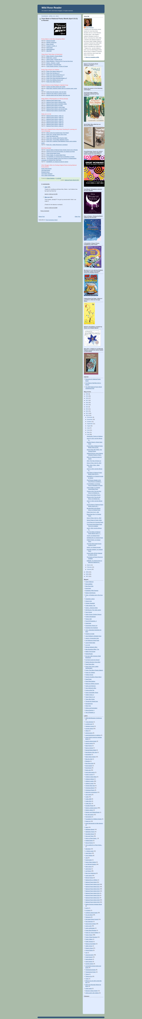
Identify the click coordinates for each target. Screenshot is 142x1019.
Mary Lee (47, 197)
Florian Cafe (88, 619)
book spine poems (90, 772)
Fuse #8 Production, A (91, 621)
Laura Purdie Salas (90, 642)
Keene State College (90, 862)
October (89, 421)
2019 (87, 396)
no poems (87, 910)
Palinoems (88, 917)
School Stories (89, 950)
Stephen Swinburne (51, 42)
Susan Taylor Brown (46, 168)
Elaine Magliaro (90, 27)
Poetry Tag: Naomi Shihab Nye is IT (55, 74)
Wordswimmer (89, 703)
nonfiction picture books (91, 912)
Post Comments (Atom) (52, 220)
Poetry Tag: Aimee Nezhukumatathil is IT (56, 78)
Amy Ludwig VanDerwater (48, 175)
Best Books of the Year (91, 752)
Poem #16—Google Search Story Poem (56, 134)
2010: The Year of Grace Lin (94, 460)
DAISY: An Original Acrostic (94, 547)
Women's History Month (91, 990)
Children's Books (89, 779)
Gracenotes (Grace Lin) (91, 625)
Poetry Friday (88, 935)
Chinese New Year (90, 785)
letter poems (88, 866)
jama (46, 187)
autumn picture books (90, 741)
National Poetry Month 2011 (92, 886)
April (88, 434)
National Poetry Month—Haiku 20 (54, 124)
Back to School (89, 748)
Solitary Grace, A (89, 694)
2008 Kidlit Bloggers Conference (93, 718)
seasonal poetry (89, 955)
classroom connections (91, 792)
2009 (87, 572)
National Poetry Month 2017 (92, 897)
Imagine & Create (89, 633)
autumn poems (89, 743)
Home (59, 216)
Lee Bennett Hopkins (90, 864)
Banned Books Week (90, 750)
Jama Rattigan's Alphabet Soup (93, 636)
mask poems (88, 875)
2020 (87, 394)
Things (87, 974)
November (90, 419)
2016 (87, 402)
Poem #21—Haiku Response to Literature (56, 144)
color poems (88, 794)
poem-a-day (88, 926)
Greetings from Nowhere (91, 627)
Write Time (88, 705)
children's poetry (89, 781)
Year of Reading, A (90, 712)
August (89, 425)
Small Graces (88, 957)
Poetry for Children (90, 672)
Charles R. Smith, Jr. (51, 46)
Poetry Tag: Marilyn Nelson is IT (54, 71)
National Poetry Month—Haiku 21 (54, 126)
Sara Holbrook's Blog (90, 688)
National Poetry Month (91, 882)
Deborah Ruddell (50, 40)
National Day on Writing (91, 880)
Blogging (87, 761)
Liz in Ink (87, 645)
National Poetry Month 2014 (92, 893)
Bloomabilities (88, 584)
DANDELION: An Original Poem (95, 537)
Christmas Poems (89, 790)
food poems (88, 816)
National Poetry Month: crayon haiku (55, 107)
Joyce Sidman (89, 855)
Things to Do (88, 976)
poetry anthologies (90, 928)
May (88, 432)
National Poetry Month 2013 (92, 891)
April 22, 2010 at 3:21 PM (51, 194)
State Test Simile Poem (52, 136)
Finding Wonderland (90, 616)
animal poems (89, 733)
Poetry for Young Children (91, 932)
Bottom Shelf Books (90, 592)
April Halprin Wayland (46, 173)
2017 (87, 400)
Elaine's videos (89, 810)
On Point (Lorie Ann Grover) (92, 659)
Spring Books (88, 959)
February (89, 567)
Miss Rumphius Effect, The (92, 649)
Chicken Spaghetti (90, 603)
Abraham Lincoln (89, 726)
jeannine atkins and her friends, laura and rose (58, 95)
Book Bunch (88, 768)
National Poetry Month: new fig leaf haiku (56, 109)
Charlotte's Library (90, 599)
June (88, 430)
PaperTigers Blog (89, 664)
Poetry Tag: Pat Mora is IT (53, 73)
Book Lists (88, 770)
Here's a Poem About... (91, 838)
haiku (86, 827)
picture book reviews (90, 923)
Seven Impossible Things (91, 692)
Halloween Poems (90, 831)
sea (86, 952)
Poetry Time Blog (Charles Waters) (94, 670)
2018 (87, 398)
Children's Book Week (91, 776)
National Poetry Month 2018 (92, 900)
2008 (87, 574)
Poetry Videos (88, 939)
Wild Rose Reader (52, 7)
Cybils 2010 (88, 801)
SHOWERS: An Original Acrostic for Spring (57, 161)
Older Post (77, 216)
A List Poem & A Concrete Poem (95, 522)
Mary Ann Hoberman (90, 873)
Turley (87, 978)
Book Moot (88, 588)
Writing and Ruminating (91, 708)
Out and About (89, 914)
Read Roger (88, 679)
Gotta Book (88, 623)
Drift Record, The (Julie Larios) (93, 610)
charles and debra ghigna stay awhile (55, 86)
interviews (87, 848)
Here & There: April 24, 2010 (94, 463)
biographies (88, 754)
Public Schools (89, 941)
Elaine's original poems (91, 808)
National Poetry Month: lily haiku (54, 105)
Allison (87, 730)
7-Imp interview (89, 722)
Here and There (89, 836)
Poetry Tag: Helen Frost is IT (53, 81)
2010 (87, 415)
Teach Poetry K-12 (90, 697)
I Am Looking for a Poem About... (93, 845)
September (90, 423)
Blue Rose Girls (89, 586)
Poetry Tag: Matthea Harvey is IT (54, 80)
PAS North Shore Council (91, 919)
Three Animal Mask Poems (53, 153)
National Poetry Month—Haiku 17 (54, 119)
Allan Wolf (49, 51)
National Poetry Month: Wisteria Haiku (56, 102)
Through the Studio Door (91, 701)
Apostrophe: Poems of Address (95, 436)
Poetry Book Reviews (90, 930)
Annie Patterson (89, 581)
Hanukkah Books (89, 834)
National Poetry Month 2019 (92, 902)
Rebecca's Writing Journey (92, 683)
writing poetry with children (92, 993)
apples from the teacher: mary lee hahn (56, 92)
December (90, 417)
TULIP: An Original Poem (93, 535)
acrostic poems (89, 728)
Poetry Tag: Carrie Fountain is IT (54, 76)
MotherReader (89, 653)
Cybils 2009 (88, 799)
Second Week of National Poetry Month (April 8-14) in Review (62, 149)
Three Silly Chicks (90, 699)
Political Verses (89, 674)
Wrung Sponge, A (89, 710)
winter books (88, 988)
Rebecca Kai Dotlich (90, 943)
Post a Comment (45, 211)
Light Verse (88, 868)
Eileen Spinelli (50, 44)
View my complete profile (92, 57)
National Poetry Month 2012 (92, 889)
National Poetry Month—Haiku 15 (54, 115)
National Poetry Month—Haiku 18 (54, 121)
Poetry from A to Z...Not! (93, 512)
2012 (87, 411)
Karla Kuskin (88, 860)
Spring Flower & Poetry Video (94, 520)
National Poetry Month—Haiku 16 (54, 117)
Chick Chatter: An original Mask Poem (56, 155)
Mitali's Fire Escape (90, 651)
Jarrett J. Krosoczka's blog (92, 638)
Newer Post (42, 216)
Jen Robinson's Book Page (92, 640)
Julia (86, 857)
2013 (87, 409)
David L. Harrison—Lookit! (53, 63)
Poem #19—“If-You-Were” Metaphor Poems (57, 139)
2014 (87, 406)
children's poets (89, 783)
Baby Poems (88, 745)
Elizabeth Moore (45, 172)
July (88, 428)
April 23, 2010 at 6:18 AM (51, 207)
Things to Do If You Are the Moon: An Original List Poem (60, 151)
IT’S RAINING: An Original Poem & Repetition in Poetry (60, 156)
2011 (87, 413)
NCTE (86, 908)
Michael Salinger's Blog (91, 647)
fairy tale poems (89, 814)
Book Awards (88, 765)
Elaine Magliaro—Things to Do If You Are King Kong (59, 61)
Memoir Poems (89, 877)
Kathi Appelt (49, 47)
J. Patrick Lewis (89, 851)
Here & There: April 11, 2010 (94, 518)
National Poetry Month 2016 (92, 895)
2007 (87, 576)
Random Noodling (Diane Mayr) (93, 677)
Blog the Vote (88, 759)
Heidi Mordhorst (50, 49)
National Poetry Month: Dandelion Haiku (56, 104)
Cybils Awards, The (90, 605)
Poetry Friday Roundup (91, 937)
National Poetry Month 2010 (72, 180)
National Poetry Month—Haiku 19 (54, 122)
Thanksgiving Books (90, 969)
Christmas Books (89, 788)
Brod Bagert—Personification (53, 64)
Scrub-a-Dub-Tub (89, 690)
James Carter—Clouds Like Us (54, 59)
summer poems (89, 963)
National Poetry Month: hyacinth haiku (56, 110)
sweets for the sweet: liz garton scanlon (56, 93)
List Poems (88, 871)
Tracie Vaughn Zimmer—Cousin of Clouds (57, 66)
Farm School (88, 612)
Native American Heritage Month (93, 904)
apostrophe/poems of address (93, 735)
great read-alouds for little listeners (94, 823)
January (89, 569)
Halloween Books (89, 829)
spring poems (88, 961)
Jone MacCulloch (45, 170)
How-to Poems (89, 842)
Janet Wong (88, 853)
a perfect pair (88, 724)
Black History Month (90, 756)
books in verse (89, 774)
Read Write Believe (90, 681)
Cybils (86, 796)
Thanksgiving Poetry (90, 972)
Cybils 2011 (88, 803)
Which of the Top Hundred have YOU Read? (57, 132)
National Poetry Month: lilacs (53, 100)
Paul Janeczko (89, 921)
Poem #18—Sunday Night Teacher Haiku (56, 138)
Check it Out (88, 601)
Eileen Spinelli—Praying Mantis (54, 56)
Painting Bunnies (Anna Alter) (92, 662)
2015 (87, 404)
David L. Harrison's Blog (91, 607)
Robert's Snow (89, 948)
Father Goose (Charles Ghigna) (93, 614)
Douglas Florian (89, 805)
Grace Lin (87, 821)
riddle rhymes (88, 946)
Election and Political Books (92, 812)
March (89, 565)
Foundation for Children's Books (93, 819)
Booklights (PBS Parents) (91, 590)
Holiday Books (89, 840)
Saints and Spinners (90, 686)
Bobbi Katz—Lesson (51, 57)
